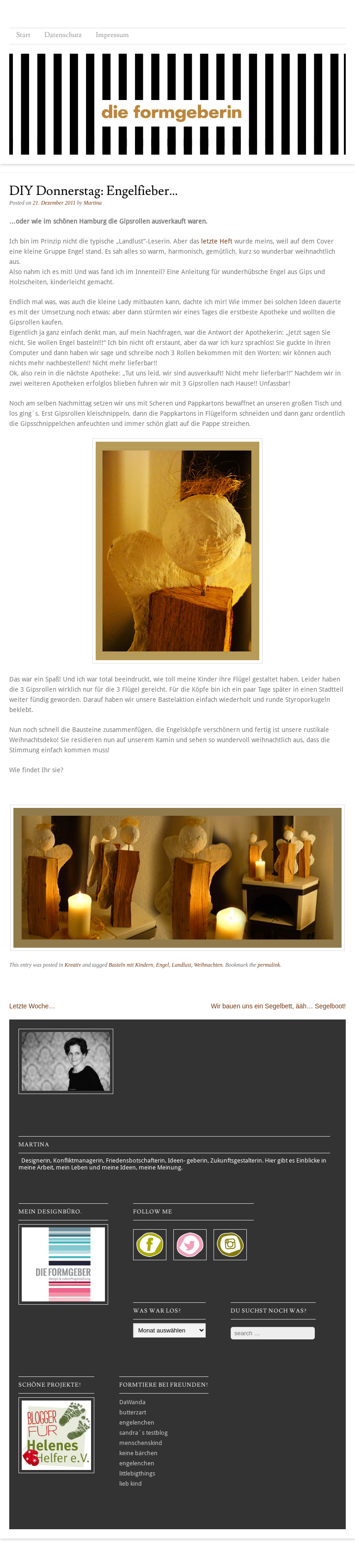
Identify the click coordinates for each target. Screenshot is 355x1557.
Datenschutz (63, 35)
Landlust (181, 965)
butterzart (132, 1412)
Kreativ (73, 965)
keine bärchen (138, 1453)
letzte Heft (217, 241)
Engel (162, 965)
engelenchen (136, 1422)
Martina (93, 203)
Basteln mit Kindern (131, 965)
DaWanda (132, 1402)
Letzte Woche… (32, 1006)
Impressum (112, 35)
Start (23, 35)
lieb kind (130, 1483)
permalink (268, 965)
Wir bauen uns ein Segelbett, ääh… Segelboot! (278, 1006)
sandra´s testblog (143, 1432)
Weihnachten (208, 965)
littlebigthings (137, 1473)
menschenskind (140, 1442)
